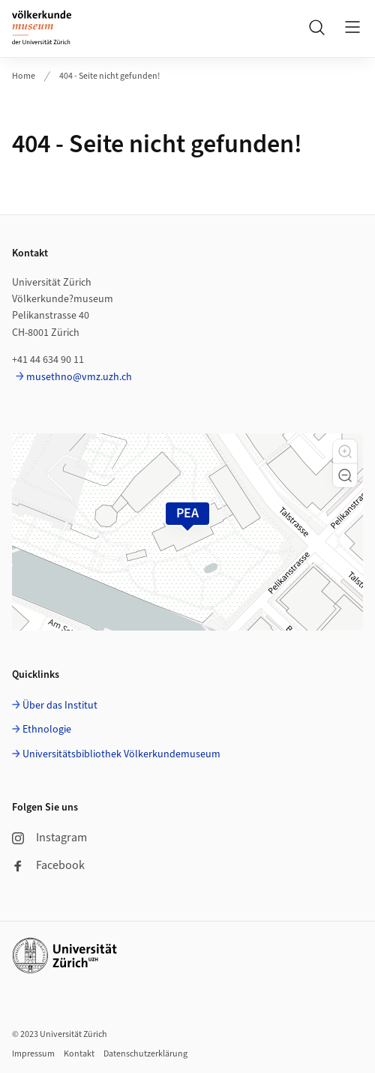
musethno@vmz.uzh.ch (79, 377)
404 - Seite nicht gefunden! (109, 76)
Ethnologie (46, 729)
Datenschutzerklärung (146, 1054)
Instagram (49, 837)
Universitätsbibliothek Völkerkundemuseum (121, 754)
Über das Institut (60, 705)
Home (23, 76)
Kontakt (79, 1054)
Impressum (33, 1054)
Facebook (48, 865)
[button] (345, 451)
